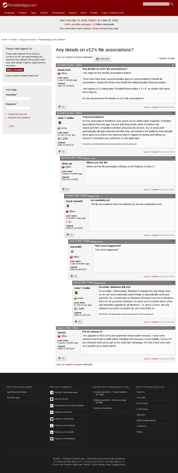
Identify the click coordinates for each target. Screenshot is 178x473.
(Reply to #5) (99, 283)
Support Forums (28, 39)
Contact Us (141, 426)
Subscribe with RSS (61, 412)
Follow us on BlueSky (62, 419)
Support (72, 13)
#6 (173, 282)
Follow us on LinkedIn (62, 432)
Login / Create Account (112, 13)
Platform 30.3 (95, 20)
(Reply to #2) (89, 158)
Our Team (141, 397)
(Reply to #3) (93, 196)
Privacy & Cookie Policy (74, 459)
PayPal (86, 464)
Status (139, 432)
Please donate (99, 28)
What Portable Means (146, 420)
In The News (142, 409)
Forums (44, 13)
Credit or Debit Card (73, 464)
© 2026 (56, 459)
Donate (93, 13)
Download (9, 13)
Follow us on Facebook (62, 425)
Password (11, 104)
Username (11, 95)
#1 (173, 65)
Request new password (19, 117)
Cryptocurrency (119, 464)
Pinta (68, 20)
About (83, 13)
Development (58, 13)
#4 (173, 195)
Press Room (142, 403)
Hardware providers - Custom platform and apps (110, 393)
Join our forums (59, 399)
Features (23, 13)
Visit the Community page (63, 392)
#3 (173, 158)
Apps (33, 13)
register (70, 57)
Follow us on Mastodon (62, 438)
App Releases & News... (17, 392)
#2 (173, 113)
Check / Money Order (101, 464)
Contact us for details (102, 408)
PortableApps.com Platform (51, 39)
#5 (173, 241)
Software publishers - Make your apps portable (109, 401)
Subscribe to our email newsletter (67, 405)
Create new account (17, 114)
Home (4, 39)
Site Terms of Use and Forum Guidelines (106, 459)
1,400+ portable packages (77, 24)
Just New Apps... (14, 397)
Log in (59, 57)
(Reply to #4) (96, 242)
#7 (173, 328)
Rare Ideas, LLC (74, 461)
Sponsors (141, 415)
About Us (141, 392)
